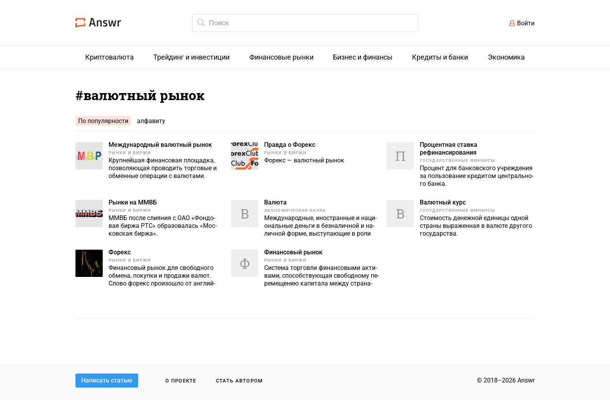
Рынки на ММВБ (133, 202)
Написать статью (106, 380)
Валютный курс (443, 202)
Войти (526, 23)
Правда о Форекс (289, 144)
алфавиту (151, 121)
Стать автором (239, 381)
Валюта (275, 202)
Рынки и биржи (130, 152)
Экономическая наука (295, 210)
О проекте (180, 381)
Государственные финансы (457, 160)
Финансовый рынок (293, 252)
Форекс (120, 252)
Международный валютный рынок (160, 144)
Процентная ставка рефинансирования (448, 148)
